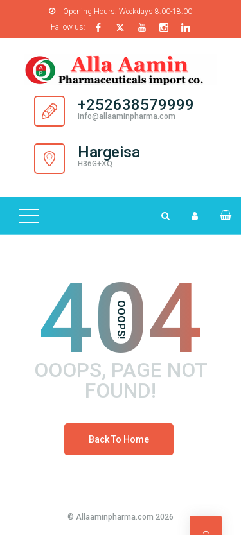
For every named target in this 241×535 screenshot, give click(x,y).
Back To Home (119, 439)
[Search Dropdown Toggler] (165, 216)
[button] (220, 215)
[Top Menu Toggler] (29, 216)
